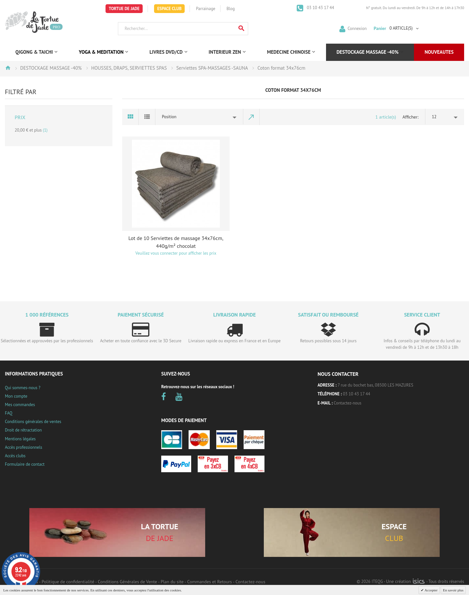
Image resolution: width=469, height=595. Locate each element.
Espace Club (169, 8)
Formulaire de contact (25, 464)
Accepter (430, 590)
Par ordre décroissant (251, 117)
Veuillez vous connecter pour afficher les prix (175, 253)
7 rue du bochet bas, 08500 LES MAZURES (375, 385)
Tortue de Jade (124, 8)
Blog (230, 8)
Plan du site (172, 582)
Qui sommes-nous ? (22, 387)
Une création (405, 581)
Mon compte (16, 396)
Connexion (357, 28)
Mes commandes (20, 404)
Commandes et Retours (209, 582)
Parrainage (205, 8)
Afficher (410, 117)
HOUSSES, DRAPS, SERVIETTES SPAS (129, 68)
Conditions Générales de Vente (127, 582)
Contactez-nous (348, 403)
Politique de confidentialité (68, 582)
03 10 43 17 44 (320, 7)
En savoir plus (453, 590)
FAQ (8, 413)
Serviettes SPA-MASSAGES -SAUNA (212, 68)
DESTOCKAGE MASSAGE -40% (51, 68)
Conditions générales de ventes (33, 421)
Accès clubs (15, 456)
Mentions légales (20, 439)
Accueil (8, 67)
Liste (147, 117)
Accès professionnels (23, 447)
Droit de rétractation (23, 430)
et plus (31, 130)
